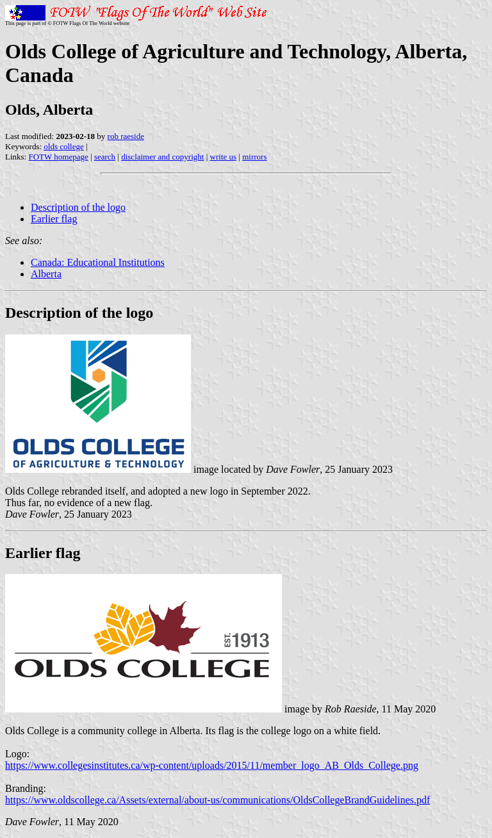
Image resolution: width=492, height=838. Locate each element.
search (104, 156)
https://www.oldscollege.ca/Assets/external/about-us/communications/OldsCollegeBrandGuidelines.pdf (217, 799)
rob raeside (126, 136)
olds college (63, 146)
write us (223, 156)
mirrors (254, 156)
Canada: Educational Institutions (98, 262)
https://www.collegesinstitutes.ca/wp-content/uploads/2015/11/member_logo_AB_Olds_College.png (211, 765)
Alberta (46, 273)
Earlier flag (54, 218)
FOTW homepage (58, 156)
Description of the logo (78, 207)
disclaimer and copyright (162, 156)
